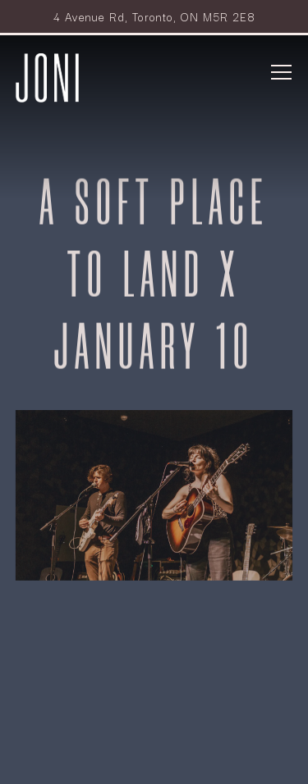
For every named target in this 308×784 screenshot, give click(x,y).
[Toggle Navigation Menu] (282, 72)
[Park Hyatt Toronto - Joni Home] (48, 75)
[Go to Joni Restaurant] (154, 16)
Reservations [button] (154, 707)
